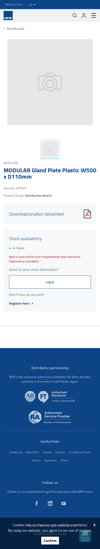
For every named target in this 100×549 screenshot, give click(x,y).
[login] (83, 15)
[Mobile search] (75, 15)
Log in (50, 282)
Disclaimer (50, 460)
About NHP (32, 452)
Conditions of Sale (79, 452)
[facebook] (36, 503)
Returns (60, 452)
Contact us (16, 452)
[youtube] (63, 503)
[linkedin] (50, 503)
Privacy (36, 460)
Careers (47, 452)
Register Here (21, 303)
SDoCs (64, 460)
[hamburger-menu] (91, 15)
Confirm (50, 540)
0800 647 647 (14, 4)
